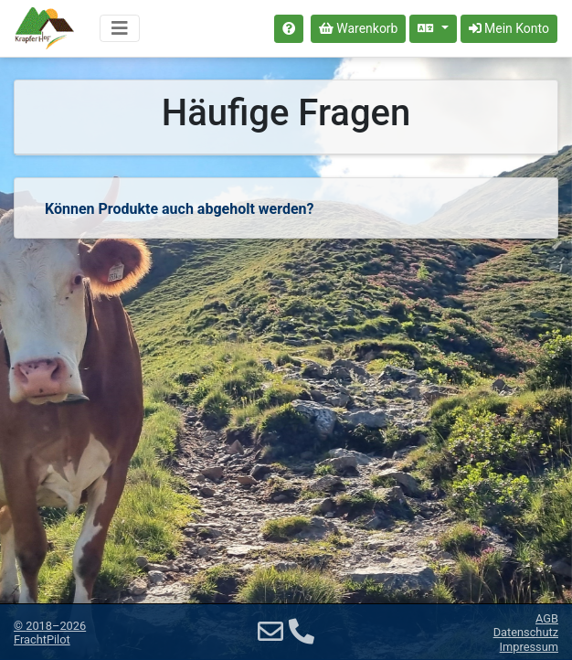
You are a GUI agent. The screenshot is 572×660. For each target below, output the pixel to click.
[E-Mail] (270, 632)
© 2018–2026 (50, 632)
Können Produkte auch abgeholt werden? (179, 209)
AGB (546, 618)
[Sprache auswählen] (432, 29)
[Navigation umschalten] (120, 28)
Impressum (529, 647)
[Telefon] (301, 632)
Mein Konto (509, 28)
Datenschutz (525, 632)
